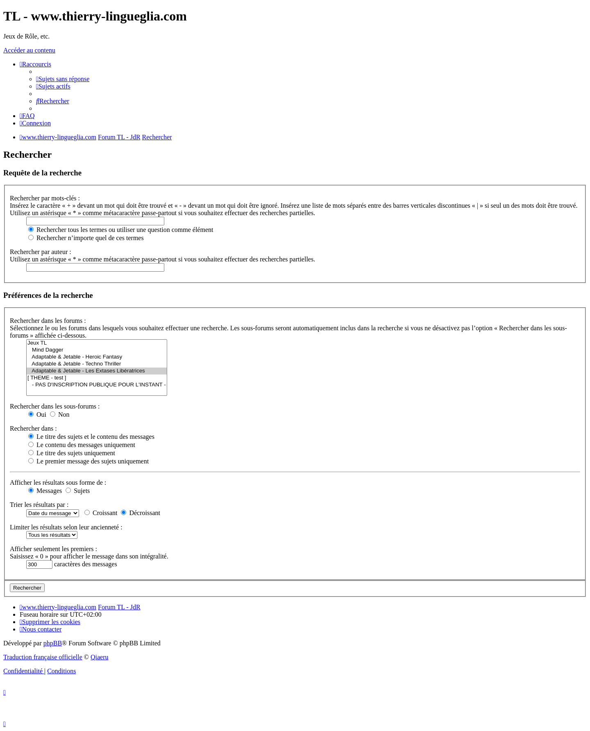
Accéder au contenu (29, 50)
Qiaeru (100, 657)
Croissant (100, 512)
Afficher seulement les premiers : (53, 548)
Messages (45, 490)
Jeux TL (97, 343)
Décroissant (140, 512)
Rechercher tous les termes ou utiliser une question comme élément (120, 229)
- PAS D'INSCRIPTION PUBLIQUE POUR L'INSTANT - (97, 384)
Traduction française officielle (42, 657)
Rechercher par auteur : (40, 251)
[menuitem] (62, 78)
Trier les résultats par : (39, 504)
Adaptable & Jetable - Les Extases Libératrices (97, 371)
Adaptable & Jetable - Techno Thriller (97, 364)
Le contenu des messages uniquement (81, 444)
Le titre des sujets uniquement (71, 452)
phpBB (52, 643)
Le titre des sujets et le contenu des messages (91, 436)
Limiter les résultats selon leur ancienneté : (66, 527)
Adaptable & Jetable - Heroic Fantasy (97, 357)
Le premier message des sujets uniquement (88, 461)
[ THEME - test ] (97, 378)
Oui (37, 414)
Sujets (78, 490)
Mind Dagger (97, 350)
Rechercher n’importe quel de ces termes (86, 237)
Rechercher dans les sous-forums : (55, 406)
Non (60, 414)
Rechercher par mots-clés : (45, 198)
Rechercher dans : (33, 428)
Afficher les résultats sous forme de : (58, 482)
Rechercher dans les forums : (48, 320)
